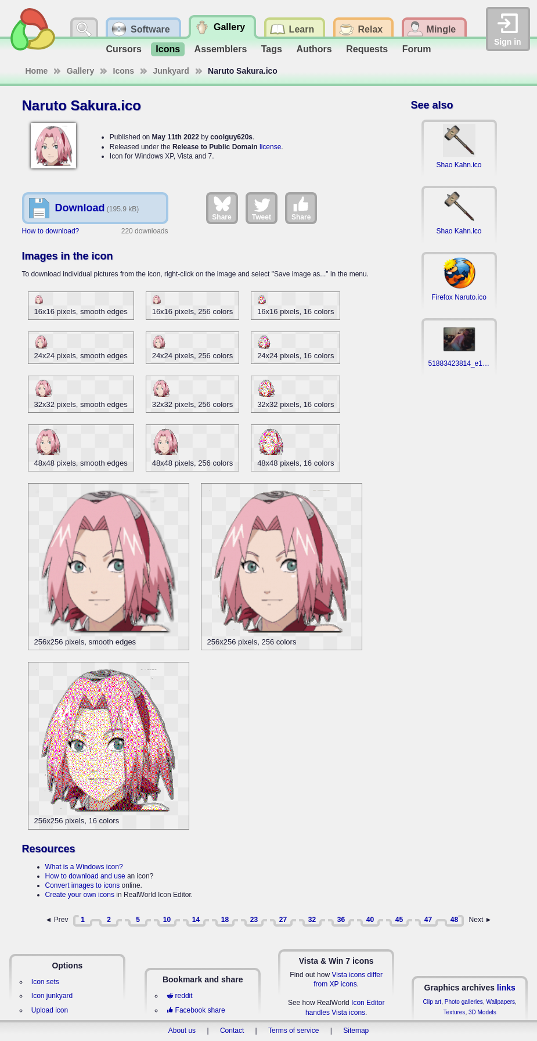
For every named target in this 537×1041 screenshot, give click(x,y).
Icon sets (45, 982)
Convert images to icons (82, 885)
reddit (179, 996)
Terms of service (293, 1030)
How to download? (51, 231)
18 (225, 920)
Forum (416, 49)
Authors (313, 49)
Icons (168, 49)
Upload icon (49, 1010)
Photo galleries (464, 1002)
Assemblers (220, 49)
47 (428, 920)
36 (341, 920)
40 (370, 920)
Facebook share (196, 1010)
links (506, 987)
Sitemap (356, 1030)
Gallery (80, 70)
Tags (271, 49)
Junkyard (171, 70)
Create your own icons (79, 895)
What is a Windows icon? (84, 867)
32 (312, 920)
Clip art (432, 1002)
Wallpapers (500, 1002)
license (270, 147)
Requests (367, 49)
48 (454, 920)
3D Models (482, 1012)
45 (399, 920)
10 (167, 920)
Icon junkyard (52, 996)
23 (254, 920)
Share (221, 207)
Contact (232, 1030)
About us (182, 1030)
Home (37, 70)
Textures (455, 1012)
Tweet (261, 207)
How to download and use (85, 876)
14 (196, 920)
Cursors (124, 49)
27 (283, 920)
